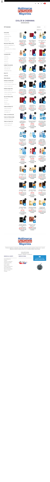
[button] (41, 27)
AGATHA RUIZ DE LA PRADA (10, 49)
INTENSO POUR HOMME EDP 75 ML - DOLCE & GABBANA (32, 88)
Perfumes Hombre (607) (9, 80)
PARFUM (6, 104)
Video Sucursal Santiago (8, 261)
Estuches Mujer (8, 90)
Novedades (7, 112)
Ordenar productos (39, 28)
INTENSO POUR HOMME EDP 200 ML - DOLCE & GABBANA (22, 88)
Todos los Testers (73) (8, 121)
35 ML (6, 59)
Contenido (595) (7, 54)
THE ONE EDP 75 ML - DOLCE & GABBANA (32, 169)
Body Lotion (7, 67)
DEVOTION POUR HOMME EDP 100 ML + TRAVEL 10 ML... (22, 41)
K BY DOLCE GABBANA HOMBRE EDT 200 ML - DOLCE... (22, 120)
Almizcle (6, 40)
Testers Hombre (8, 86)
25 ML (6, 56)
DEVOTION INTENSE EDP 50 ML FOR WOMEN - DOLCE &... (22, 57)
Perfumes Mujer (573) (8, 88)
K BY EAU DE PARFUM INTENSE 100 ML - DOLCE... (32, 120)
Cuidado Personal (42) (8, 65)
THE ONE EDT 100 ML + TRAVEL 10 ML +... (22, 169)
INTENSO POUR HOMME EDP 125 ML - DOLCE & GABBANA (42, 73)
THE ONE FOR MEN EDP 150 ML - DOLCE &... (32, 185)
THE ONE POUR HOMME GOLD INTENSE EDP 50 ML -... (42, 202)
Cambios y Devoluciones (8, 259)
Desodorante (7, 70)
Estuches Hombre (8, 82)
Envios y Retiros (6, 257)
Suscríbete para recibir (40, 251)
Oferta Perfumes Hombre (10, 84)
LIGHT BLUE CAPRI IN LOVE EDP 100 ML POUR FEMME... (42, 120)
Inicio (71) (6, 73)
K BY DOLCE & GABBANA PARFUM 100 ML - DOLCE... (42, 104)
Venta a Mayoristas (7, 260)
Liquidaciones (7, 110)
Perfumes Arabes (8, 118)
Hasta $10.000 (7, 108)
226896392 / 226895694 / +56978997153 (25, 247)
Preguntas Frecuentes (8, 255)
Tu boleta (5, 263)
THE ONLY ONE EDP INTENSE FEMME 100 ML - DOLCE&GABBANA (22, 218)
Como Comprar (6, 256)
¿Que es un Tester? (7, 262)
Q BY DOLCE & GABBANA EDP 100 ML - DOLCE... (32, 153)
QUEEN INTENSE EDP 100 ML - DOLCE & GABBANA (42, 153)
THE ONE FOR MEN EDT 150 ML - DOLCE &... (22, 201)
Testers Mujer (8, 94)
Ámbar (6, 38)
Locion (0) (6, 75)
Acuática (6, 34)
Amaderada (7, 36)
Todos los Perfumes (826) (9, 117)
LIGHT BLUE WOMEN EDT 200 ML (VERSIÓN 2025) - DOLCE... (22, 153)
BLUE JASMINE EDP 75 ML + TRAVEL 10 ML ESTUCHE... (32, 41)
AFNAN (6, 47)
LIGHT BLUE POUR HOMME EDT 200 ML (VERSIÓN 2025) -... (32, 136)
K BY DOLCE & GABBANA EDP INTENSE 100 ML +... (22, 104)
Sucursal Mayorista (7, 251)
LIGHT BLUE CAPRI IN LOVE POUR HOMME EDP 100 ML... (22, 136)
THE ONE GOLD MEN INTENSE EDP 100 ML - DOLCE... (32, 201)
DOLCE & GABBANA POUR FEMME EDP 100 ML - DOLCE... (32, 57)
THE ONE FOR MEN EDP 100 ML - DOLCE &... (22, 185)
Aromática (7, 41)
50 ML (6, 63)
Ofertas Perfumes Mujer (10, 92)
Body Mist (7, 68)
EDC (5, 102)
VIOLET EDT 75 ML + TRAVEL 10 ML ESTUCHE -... (32, 218)
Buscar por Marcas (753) (9, 43)
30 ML (6, 58)
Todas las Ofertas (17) (8, 106)
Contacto (5, 252)
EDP (6, 98)
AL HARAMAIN (8, 52)
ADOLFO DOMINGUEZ (9, 45)
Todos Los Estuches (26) (9, 114)
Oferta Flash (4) (7, 78)
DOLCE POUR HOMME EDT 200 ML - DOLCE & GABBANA (22, 73)
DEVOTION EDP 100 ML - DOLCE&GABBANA (42, 41)
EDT (6, 100)
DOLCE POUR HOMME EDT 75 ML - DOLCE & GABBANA (32, 73)
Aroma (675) (6, 32)
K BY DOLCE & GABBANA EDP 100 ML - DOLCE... (42, 88)
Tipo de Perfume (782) (8, 96)
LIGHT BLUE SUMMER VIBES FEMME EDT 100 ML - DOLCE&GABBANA (42, 137)
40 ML (6, 61)
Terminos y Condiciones (8, 254)
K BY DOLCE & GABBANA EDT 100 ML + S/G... (32, 104)
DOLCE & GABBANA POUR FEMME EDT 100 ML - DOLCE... (42, 57)
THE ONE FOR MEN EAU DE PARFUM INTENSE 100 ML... (42, 169)
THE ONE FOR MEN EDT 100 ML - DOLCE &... (42, 185)
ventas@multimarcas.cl (25, 245)
